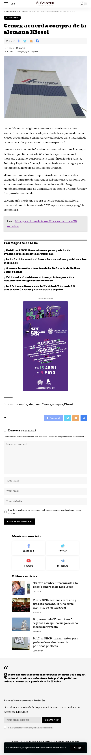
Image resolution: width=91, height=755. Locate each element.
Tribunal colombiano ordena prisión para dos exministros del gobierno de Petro (39, 279)
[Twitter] (62, 548)
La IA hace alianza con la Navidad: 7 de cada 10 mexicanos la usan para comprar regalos (39, 288)
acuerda (21, 404)
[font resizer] (13, 3)
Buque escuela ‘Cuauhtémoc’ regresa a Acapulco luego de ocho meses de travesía (55, 623)
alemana (34, 404)
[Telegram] (62, 563)
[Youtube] (28, 563)
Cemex (46, 404)
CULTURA (37, 592)
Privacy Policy (42, 748)
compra (57, 404)
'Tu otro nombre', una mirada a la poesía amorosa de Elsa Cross (55, 585)
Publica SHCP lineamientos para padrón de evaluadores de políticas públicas (37, 252)
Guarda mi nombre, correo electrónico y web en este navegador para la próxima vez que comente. (44, 512)
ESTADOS (37, 632)
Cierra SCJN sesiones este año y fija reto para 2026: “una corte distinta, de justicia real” (55, 604)
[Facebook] (28, 548)
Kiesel (68, 404)
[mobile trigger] (7, 3)
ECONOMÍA (12, 18)
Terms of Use (59, 748)
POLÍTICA (37, 612)
